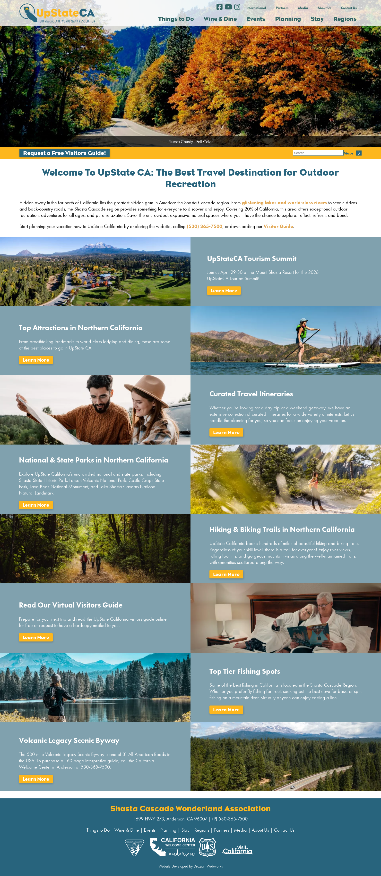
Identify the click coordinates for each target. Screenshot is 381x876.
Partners (282, 8)
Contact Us (349, 8)
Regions (201, 830)
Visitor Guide (278, 226)
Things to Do (98, 830)
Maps (298, 152)
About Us (324, 8)
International (256, 8)
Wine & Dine (126, 830)
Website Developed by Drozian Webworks (190, 866)
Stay (185, 830)
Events (150, 830)
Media (303, 8)
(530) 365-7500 (204, 226)
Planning (168, 830)
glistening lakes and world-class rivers (284, 202)
